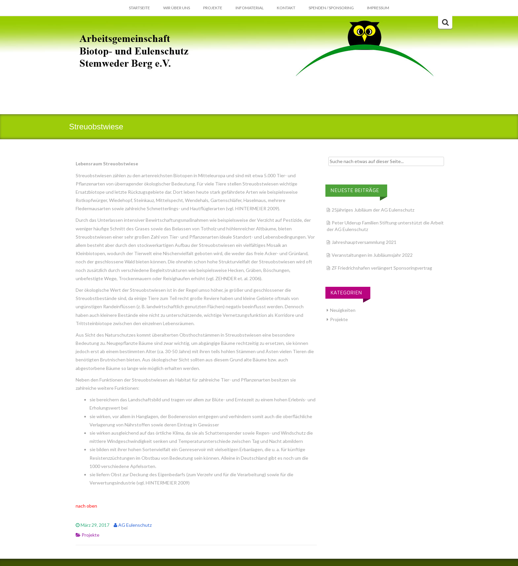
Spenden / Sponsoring (331, 7)
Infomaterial (250, 7)
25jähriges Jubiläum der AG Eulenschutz (373, 210)
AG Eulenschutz (135, 525)
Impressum (378, 7)
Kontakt (286, 7)
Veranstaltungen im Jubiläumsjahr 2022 (372, 255)
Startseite (139, 7)
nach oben (86, 506)
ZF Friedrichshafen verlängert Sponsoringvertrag (382, 268)
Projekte (212, 7)
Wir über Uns (176, 7)
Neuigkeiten (342, 310)
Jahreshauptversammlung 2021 (364, 242)
